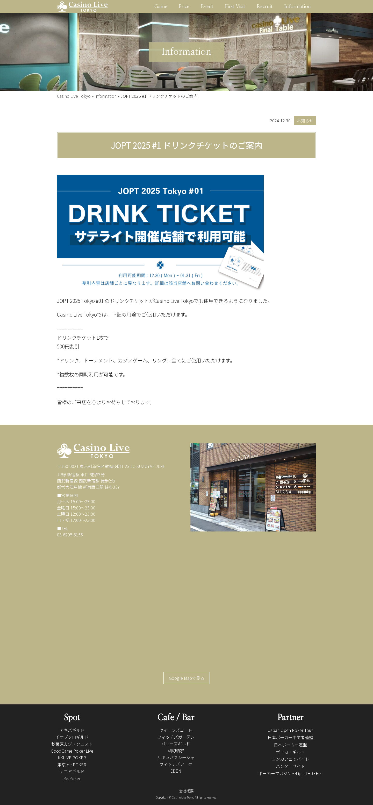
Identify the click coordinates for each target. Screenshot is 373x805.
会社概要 (186, 790)
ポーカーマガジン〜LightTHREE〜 (290, 773)
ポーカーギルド (290, 752)
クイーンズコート (175, 730)
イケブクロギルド (72, 737)
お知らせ (305, 120)
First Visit (235, 6)
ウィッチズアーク (175, 764)
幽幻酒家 (176, 750)
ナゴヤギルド (72, 771)
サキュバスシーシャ (176, 757)
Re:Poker (72, 778)
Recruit (265, 6)
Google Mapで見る (186, 678)
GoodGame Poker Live (72, 751)
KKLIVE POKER (72, 757)
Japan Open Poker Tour (290, 730)
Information (297, 6)
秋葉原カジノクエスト (72, 744)
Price (184, 6)
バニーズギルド (175, 743)
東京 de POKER (72, 764)
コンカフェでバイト (290, 759)
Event (207, 6)
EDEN (175, 771)
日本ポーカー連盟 (290, 744)
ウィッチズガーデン (176, 737)
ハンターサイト (290, 766)
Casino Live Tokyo (74, 96)
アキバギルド (72, 730)
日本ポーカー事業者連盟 (290, 737)
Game (160, 6)
